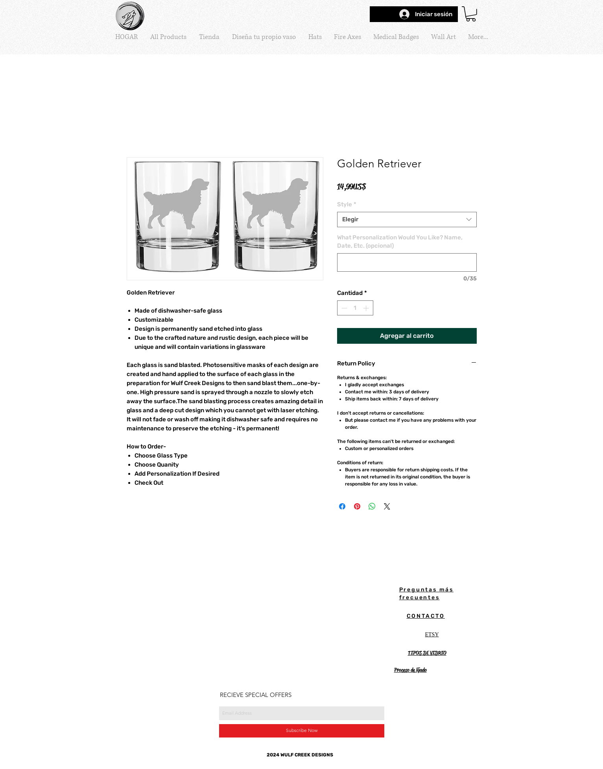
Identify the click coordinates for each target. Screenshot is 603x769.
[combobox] (407, 219)
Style (346, 204)
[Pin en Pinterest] (357, 506)
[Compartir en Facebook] (342, 506)
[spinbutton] (355, 308)
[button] (471, 14)
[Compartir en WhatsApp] (372, 506)
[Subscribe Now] (301, 730)
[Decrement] (343, 308)
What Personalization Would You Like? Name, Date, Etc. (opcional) (400, 241)
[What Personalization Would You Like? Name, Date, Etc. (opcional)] (406, 262)
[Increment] (366, 308)
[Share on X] (387, 506)
